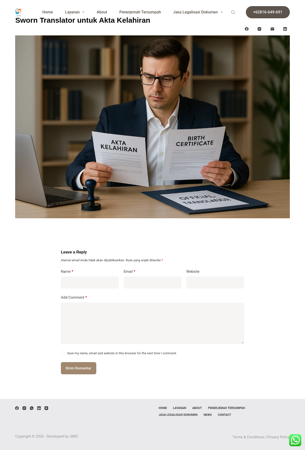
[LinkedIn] (285, 29)
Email (129, 272)
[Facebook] (246, 29)
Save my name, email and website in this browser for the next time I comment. (122, 353)
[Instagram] (259, 29)
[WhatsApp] (31, 408)
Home (47, 12)
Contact (224, 415)
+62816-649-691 (268, 12)
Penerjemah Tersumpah (140, 12)
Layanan (75, 12)
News (208, 415)
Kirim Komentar (78, 368)
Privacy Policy (278, 437)
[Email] (272, 29)
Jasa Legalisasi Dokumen (199, 12)
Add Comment (74, 297)
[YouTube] (46, 408)
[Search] (233, 12)
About (102, 12)
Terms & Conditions (248, 437)
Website (192, 271)
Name (67, 272)
